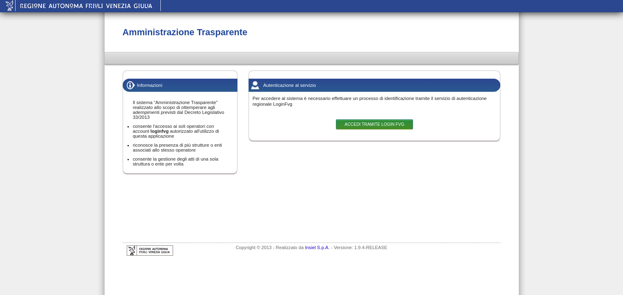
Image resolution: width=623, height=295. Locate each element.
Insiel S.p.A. (317, 247)
